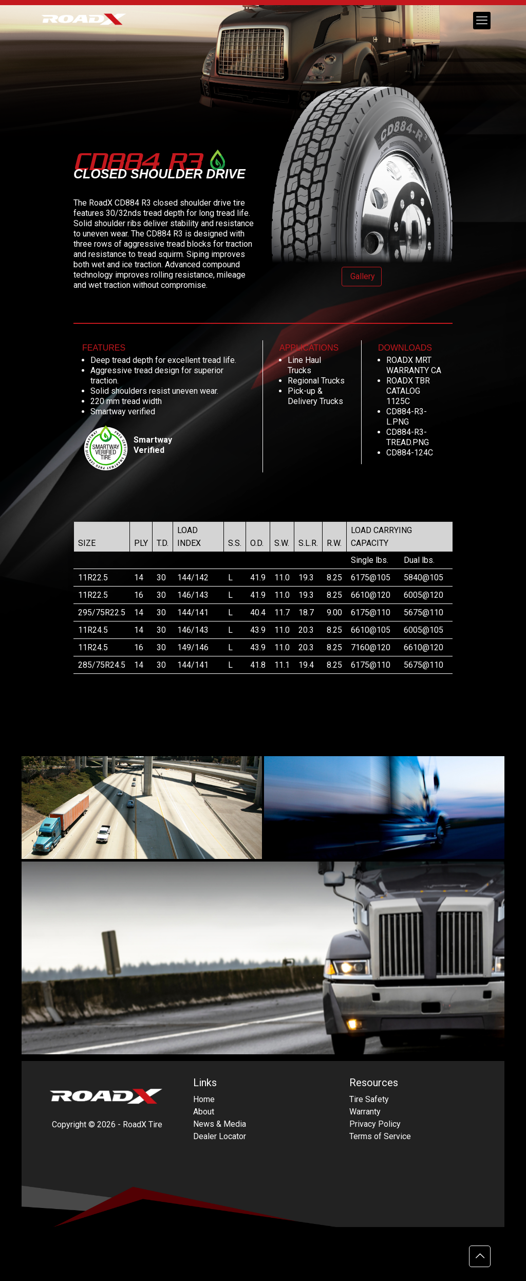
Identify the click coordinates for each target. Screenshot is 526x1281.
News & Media (219, 1124)
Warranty (365, 1112)
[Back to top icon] (480, 1256)
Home (204, 1099)
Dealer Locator (219, 1136)
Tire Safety (369, 1099)
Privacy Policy (375, 1124)
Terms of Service (380, 1136)
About (203, 1112)
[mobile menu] (482, 20)
